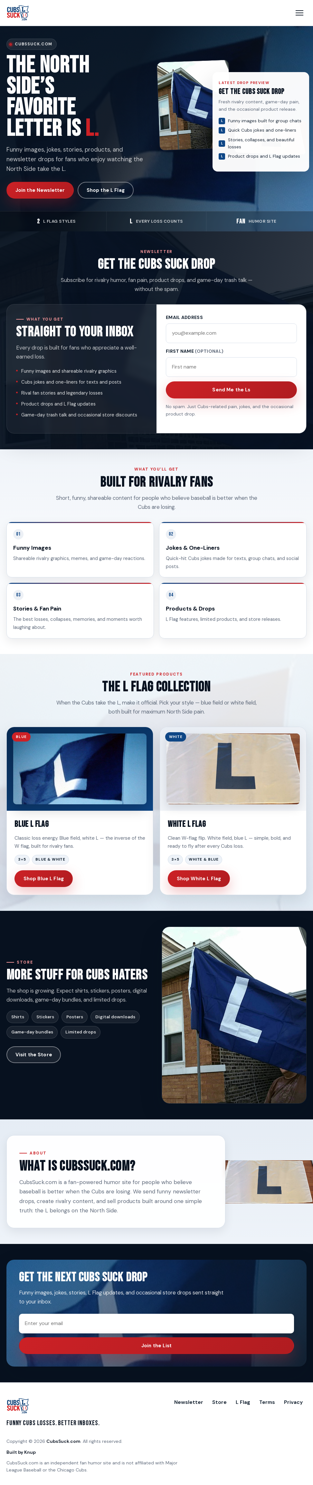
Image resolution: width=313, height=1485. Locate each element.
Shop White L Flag (199, 878)
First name (194, 351)
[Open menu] (299, 13)
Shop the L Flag (106, 190)
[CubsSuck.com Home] (18, 13)
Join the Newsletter (40, 190)
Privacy (293, 1402)
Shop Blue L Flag (44, 878)
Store (219, 1402)
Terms (267, 1402)
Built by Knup (21, 1452)
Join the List (156, 1345)
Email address (184, 317)
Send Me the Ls (231, 390)
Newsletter (188, 1402)
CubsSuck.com (63, 1441)
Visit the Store (33, 1054)
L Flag (243, 1402)
